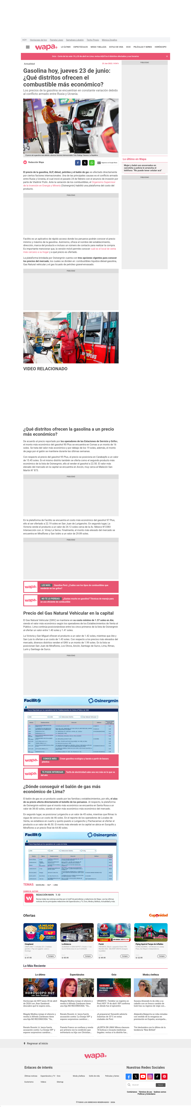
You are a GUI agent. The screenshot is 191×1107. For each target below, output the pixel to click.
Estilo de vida (94, 1076)
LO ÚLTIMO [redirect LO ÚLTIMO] (66, 47)
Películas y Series (112, 1076)
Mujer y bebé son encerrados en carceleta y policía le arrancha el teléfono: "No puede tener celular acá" (143, 168)
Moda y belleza (79, 1076)
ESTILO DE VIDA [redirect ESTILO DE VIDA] (116, 47)
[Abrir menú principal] (28, 47)
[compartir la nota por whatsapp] (92, 163)
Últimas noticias (30, 1076)
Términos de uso (145, 1092)
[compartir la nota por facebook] (78, 163)
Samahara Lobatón (75, 40)
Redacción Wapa (36, 162)
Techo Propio (93, 40)
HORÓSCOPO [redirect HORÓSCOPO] (160, 47)
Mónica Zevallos (109, 40)
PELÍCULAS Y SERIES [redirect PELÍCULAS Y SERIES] (143, 47)
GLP (49, 885)
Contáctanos (132, 1092)
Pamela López (56, 40)
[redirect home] (46, 47)
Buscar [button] (160, 1085)
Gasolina (40, 885)
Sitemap (60, 1082)
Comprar (51, 956)
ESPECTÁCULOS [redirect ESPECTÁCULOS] (81, 47)
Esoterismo (29, 1082)
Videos (43, 1082)
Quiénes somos (160, 1092)
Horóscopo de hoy (38, 40)
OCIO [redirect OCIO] (128, 47)
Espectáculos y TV (48, 1076)
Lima (56, 885)
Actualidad (29, 63)
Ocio (58, 1076)
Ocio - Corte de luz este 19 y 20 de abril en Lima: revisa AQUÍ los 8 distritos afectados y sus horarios (95, 56)
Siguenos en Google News (107, 162)
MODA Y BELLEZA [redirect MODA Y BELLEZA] (98, 47)
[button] (167, 56)
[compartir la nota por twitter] (85, 163)
